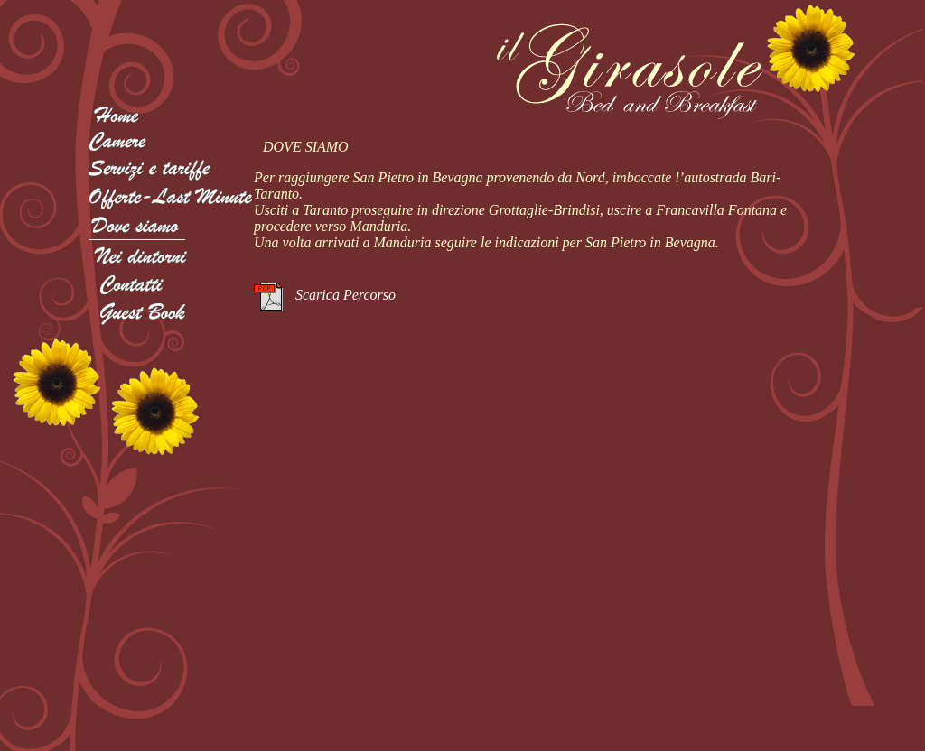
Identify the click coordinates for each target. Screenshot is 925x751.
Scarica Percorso (345, 294)
